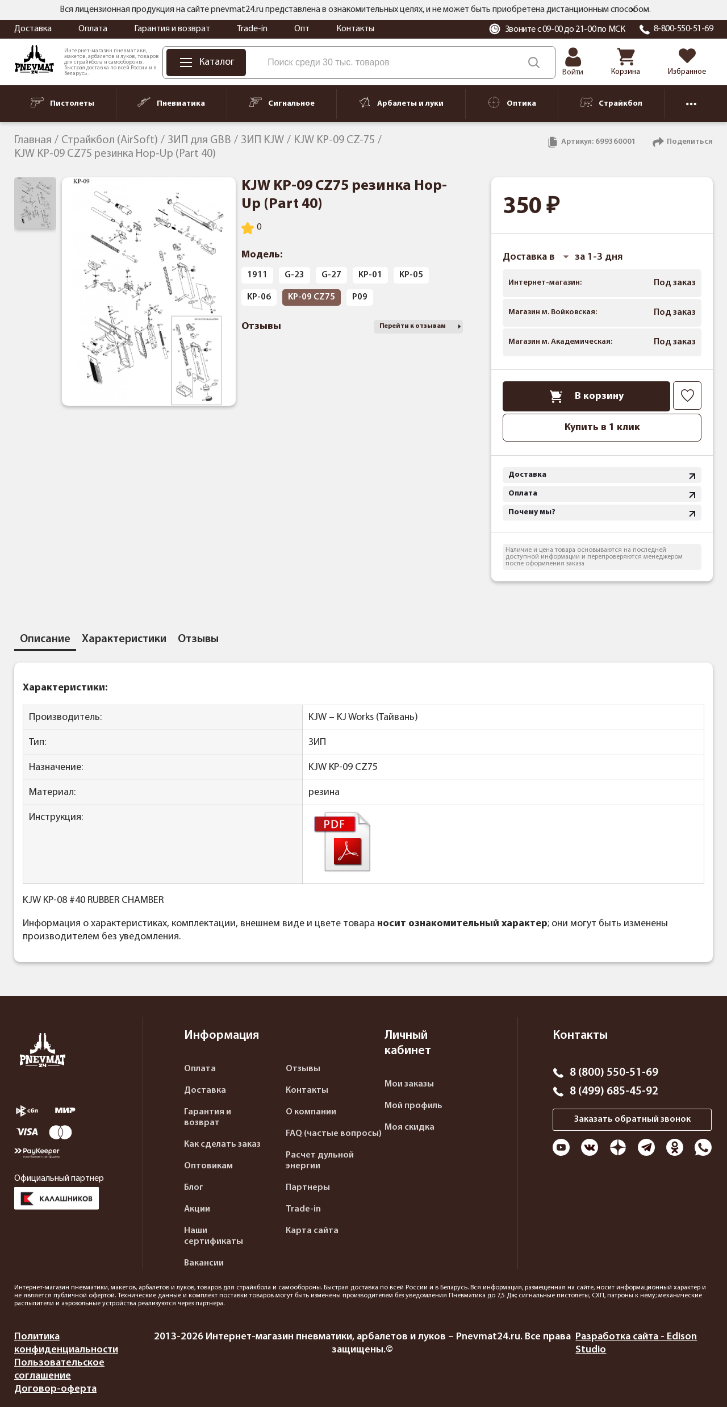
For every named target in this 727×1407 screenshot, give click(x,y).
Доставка (33, 29)
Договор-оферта (55, 1389)
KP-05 (411, 275)
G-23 (294, 275)
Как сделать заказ (222, 1144)
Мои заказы (409, 1084)
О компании (311, 1112)
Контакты (355, 29)
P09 (359, 297)
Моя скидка (409, 1127)
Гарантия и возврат (172, 29)
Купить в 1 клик (602, 427)
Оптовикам (208, 1166)
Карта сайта (312, 1230)
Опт (302, 29)
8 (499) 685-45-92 (614, 1091)
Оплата (92, 29)
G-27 (331, 275)
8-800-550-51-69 (683, 29)
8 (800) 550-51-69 (614, 1073)
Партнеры (308, 1187)
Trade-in (252, 29)
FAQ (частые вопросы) (334, 1133)
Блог (193, 1187)
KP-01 (370, 275)
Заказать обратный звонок (632, 1119)
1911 (257, 275)
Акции (197, 1209)
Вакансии (204, 1263)
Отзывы (303, 1068)
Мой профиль (413, 1105)
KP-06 (259, 297)
